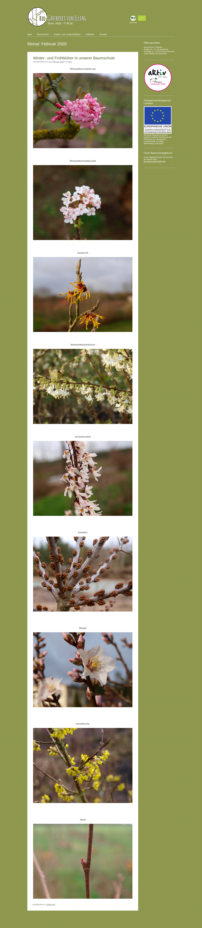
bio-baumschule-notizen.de (154, 161)
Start (29, 34)
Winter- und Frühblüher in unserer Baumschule (74, 58)
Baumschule (43, 34)
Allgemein (50, 904)
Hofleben (90, 34)
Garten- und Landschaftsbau (67, 34)
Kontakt (103, 34)
